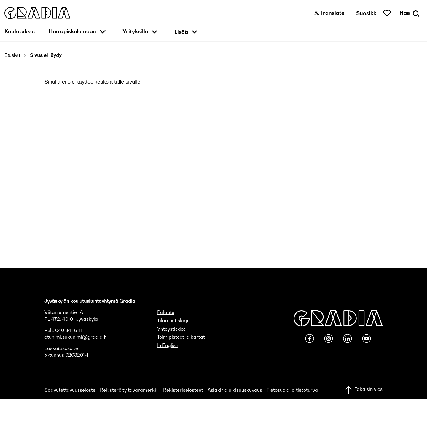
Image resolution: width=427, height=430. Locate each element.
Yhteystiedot (171, 329)
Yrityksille (135, 31)
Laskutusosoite (61, 348)
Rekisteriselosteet (183, 390)
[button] (37, 13)
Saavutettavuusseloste (69, 390)
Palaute (165, 312)
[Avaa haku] (410, 13)
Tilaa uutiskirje (173, 320)
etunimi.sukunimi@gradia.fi (75, 337)
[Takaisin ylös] (363, 390)
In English (167, 345)
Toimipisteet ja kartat (181, 337)
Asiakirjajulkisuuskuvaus (235, 390)
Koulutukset (19, 31)
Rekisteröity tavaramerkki (129, 390)
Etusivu (12, 55)
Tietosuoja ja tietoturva (292, 390)
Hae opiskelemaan (72, 31)
